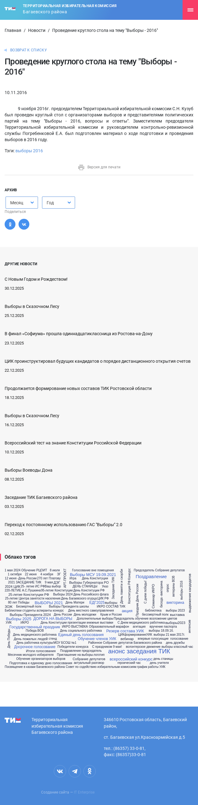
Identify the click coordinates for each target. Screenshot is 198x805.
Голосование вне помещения (93, 570)
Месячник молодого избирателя (31, 654)
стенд (53, 638)
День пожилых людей (31, 639)
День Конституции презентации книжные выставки (77, 622)
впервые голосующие (153, 638)
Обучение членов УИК (97, 639)
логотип (99, 654)
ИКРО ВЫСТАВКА (75, 626)
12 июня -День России (21, 578)
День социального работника (81, 630)
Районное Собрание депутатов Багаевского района (125, 642)
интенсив (189, 626)
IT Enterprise (84, 792)
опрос (167, 588)
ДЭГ (56, 582)
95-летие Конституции (57, 590)
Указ (105, 586)
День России (63, 614)
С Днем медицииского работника (141, 622)
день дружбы (175, 642)
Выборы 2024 (63, 594)
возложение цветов (163, 618)
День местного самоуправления (91, 610)
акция (127, 611)
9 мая (49, 582)
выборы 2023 (175, 610)
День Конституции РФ (88, 590)
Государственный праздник (35, 627)
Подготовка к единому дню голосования (40, 663)
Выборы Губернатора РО (89, 582)
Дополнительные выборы (95, 618)
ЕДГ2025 (96, 602)
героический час (129, 662)
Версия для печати (99, 167)
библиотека (153, 610)
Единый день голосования (81, 635)
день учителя (159, 662)
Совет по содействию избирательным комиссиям (101, 667)
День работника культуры (34, 642)
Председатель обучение (131, 618)
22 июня (31, 574)
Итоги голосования (41, 651)
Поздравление (151, 576)
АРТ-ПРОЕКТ (65, 578)
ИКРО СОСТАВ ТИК (111, 606)
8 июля (55, 570)
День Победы (9, 638)
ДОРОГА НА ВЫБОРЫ (52, 619)
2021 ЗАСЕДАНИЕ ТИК (24, 582)
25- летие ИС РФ (33, 586)
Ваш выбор (53, 586)
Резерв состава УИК (125, 631)
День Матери (74, 602)
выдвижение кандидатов (190, 593)
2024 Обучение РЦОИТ (30, 570)
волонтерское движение (143, 646)
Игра (73, 578)
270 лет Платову (49, 578)
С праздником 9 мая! (107, 646)
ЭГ (59, 574)
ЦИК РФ (103, 598)
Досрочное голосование (35, 647)
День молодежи (85, 614)
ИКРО (24, 622)
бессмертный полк (155, 614)
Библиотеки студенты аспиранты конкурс (34, 610)
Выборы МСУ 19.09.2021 (93, 575)
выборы (111, 602)
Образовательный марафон (109, 626)
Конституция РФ (129, 592)
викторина (175, 602)
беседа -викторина (161, 594)
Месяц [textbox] (16, 202)
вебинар (126, 639)
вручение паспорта (163, 626)
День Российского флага (90, 594)
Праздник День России (137, 600)
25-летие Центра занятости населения (32, 598)
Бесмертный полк (28, 606)
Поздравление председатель (81, 650)
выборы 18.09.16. (161, 630)
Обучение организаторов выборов (40, 658)
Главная (13, 30)
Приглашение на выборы (75, 654)
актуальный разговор (89, 662)
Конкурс (129, 574)
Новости (36, 30)
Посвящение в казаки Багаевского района (35, 667)
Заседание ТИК (113, 588)
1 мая (9, 570)
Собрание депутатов (89, 659)
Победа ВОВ (35, 630)
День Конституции (95, 578)
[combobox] (22, 203)
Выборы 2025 (19, 619)
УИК (8, 622)
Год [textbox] (50, 202)
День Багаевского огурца (79, 598)
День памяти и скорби (121, 586)
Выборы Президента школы (69, 606)
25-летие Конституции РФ (28, 594)
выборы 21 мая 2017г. (169, 634)
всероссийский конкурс (131, 659)
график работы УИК (151, 667)
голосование (179, 638)
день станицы (163, 658)
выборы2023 (175, 623)
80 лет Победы (18, 602)
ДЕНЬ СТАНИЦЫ (85, 586)
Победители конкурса (72, 646)
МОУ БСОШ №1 (64, 642)
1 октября (15, 574)
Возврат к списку (28, 50)
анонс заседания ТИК (139, 651)
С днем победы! (145, 592)
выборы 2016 (29, 150)
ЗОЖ (9, 606)
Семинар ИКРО (153, 596)
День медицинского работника (35, 634)
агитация (139, 626)
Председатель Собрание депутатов (159, 570)
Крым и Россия (111, 614)
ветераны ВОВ (173, 586)
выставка (177, 615)
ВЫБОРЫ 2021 (49, 603)
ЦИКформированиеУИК (135, 634)
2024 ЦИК (12, 586)
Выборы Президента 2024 (30, 615)
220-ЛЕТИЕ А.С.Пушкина (23, 590)
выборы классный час (177, 646)
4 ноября (46, 574)
